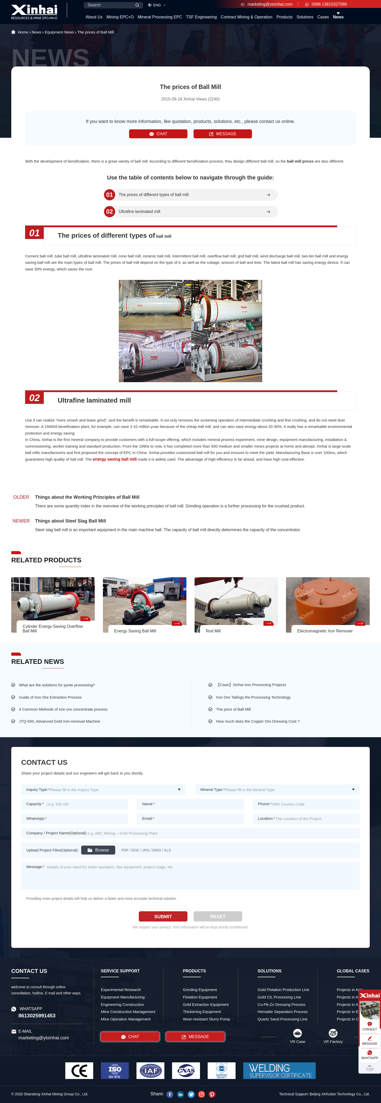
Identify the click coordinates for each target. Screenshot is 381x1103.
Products (284, 17)
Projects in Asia (350, 989)
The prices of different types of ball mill (154, 195)
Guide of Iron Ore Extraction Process (50, 697)
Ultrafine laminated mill (139, 212)
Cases (323, 17)
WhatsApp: (36, 818)
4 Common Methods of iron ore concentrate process (63, 709)
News (338, 17)
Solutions (305, 17)
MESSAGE (222, 134)
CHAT (158, 134)
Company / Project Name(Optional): (56, 833)
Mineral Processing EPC (160, 17)
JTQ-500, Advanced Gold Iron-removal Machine (59, 721)
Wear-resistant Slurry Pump (206, 1019)
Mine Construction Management (128, 1011)
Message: (35, 867)
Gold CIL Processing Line (279, 997)
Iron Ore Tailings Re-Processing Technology (253, 697)
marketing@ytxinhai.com (266, 4)
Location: (266, 818)
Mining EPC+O (120, 17)
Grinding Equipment (200, 989)
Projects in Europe (352, 1011)
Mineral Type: (212, 789)
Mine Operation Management (126, 1019)
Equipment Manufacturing (123, 997)
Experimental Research (121, 989)
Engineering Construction (122, 1004)
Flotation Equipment (200, 997)
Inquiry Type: (38, 789)
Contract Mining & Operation (246, 17)
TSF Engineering (201, 17)
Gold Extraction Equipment (205, 1004)
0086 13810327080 (326, 4)
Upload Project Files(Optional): (52, 850)
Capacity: (35, 804)
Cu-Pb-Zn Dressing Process (281, 1004)
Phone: (264, 804)
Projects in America (353, 1004)
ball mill (163, 236)
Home (23, 32)
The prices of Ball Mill (95, 32)
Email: (148, 818)
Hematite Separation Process (283, 1011)
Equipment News (59, 32)
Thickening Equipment (202, 1011)
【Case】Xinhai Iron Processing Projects (251, 685)
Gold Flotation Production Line (283, 989)
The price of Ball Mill (233, 709)
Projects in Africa (351, 997)
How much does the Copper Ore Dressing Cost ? (258, 721)
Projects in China (351, 1019)
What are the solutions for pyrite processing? (57, 685)
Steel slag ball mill (51, 530)
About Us (94, 17)
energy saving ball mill (115, 459)
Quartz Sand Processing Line (283, 1019)
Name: (148, 804)
